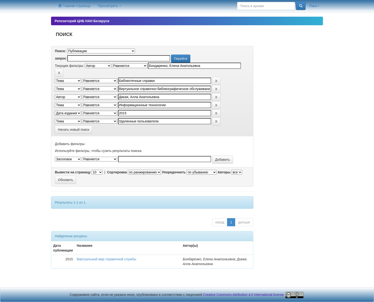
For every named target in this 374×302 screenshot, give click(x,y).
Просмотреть (109, 6)
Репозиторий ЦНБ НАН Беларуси (82, 21)
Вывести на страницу (73, 172)
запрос (60, 58)
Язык (314, 6)
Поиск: (60, 51)
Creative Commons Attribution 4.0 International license (243, 295)
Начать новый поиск (73, 129)
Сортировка (117, 172)
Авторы (224, 172)
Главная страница (74, 6)
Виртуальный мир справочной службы (106, 259)
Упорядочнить (174, 172)
